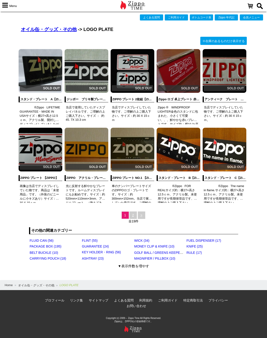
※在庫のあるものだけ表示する (223, 41)
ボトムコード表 (201, 17)
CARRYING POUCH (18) (48, 258)
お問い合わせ (136, 306)
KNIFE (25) (195, 246)
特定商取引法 (193, 300)
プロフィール (54, 300)
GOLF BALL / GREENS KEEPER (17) (161, 252)
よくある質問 (151, 17)
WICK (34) (141, 240)
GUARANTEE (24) (95, 246)
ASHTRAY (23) (93, 258)
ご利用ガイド (176, 17)
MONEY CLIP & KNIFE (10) (154, 246)
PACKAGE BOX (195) (46, 246)
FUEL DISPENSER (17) (204, 240)
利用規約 (145, 300)
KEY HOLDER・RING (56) (101, 252)
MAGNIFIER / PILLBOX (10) (154, 258)
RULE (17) (194, 252)
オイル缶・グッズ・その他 (49, 29)
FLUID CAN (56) (42, 240)
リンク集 (76, 300)
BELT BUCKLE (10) (44, 252)
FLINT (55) (90, 240)
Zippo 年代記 (226, 17)
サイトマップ (98, 300)
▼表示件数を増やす (133, 266)
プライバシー (218, 300)
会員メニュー (251, 17)
